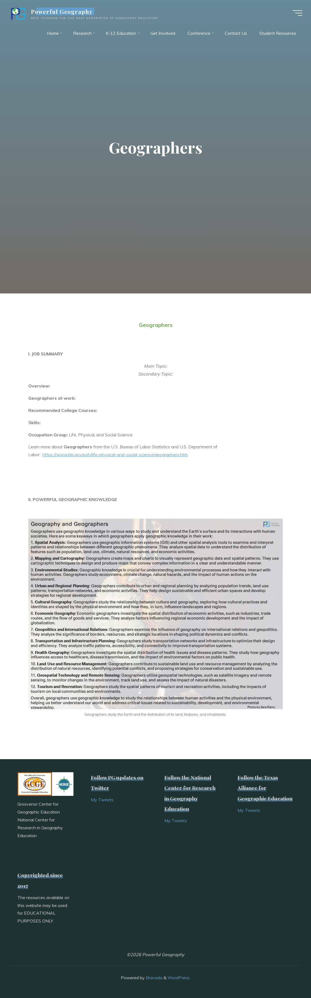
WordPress (179, 977)
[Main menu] (297, 13)
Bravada (153, 977)
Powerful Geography (62, 11)
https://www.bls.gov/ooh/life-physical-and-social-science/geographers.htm (115, 454)
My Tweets (102, 799)
